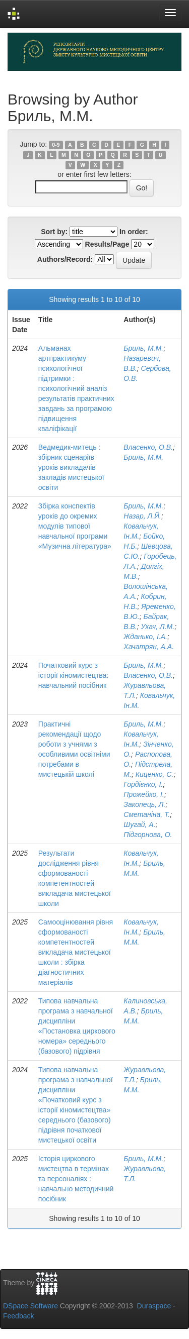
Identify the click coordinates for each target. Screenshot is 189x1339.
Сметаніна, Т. (146, 814)
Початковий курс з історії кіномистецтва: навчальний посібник (73, 675)
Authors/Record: (65, 259)
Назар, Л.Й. (142, 516)
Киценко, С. (155, 774)
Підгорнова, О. (147, 835)
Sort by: (54, 232)
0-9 (55, 145)
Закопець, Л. (144, 804)
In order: (133, 232)
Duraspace (154, 1306)
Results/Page (107, 244)
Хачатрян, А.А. (148, 647)
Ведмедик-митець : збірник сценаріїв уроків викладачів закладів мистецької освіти (71, 467)
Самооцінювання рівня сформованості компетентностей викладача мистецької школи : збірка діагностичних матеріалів (75, 952)
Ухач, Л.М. (158, 627)
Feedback (18, 1316)
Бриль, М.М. (143, 348)
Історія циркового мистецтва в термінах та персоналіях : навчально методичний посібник (76, 1179)
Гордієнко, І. (143, 784)
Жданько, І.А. (145, 637)
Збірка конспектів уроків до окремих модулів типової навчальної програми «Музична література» (74, 526)
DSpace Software (30, 1306)
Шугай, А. (139, 824)
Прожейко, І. (143, 794)
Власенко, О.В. (148, 447)
